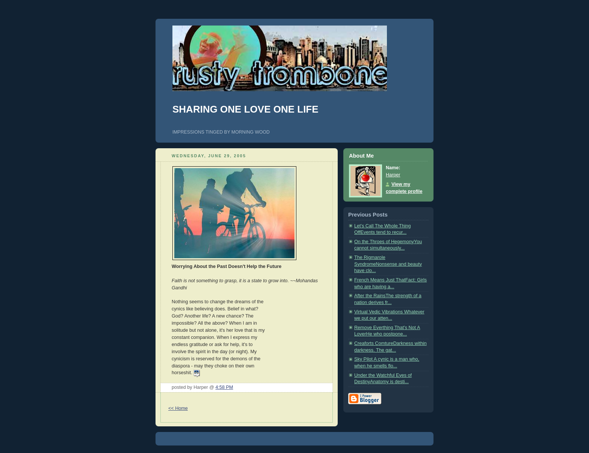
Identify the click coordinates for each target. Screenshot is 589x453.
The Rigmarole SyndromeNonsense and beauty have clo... (388, 264)
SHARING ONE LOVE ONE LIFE (245, 109)
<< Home (178, 408)
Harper (393, 175)
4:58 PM (224, 387)
